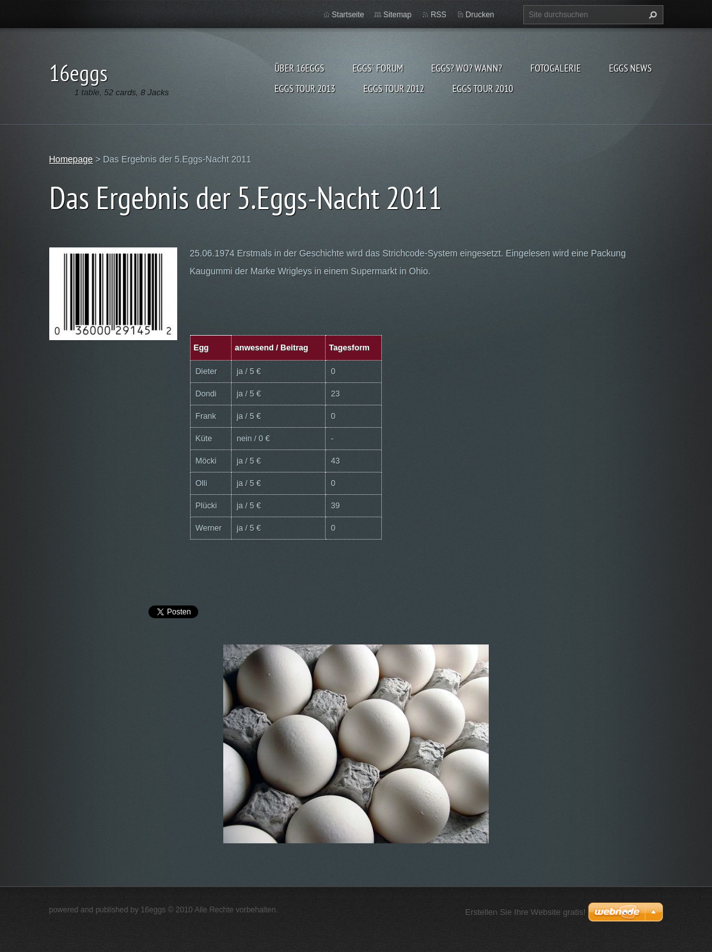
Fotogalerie (555, 67)
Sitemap (397, 14)
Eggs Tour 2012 (393, 88)
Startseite (348, 14)
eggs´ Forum (377, 67)
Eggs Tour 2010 (482, 88)
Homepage (71, 159)
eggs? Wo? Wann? (466, 67)
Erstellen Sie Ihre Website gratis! (525, 912)
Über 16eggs (299, 67)
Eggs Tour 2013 (304, 88)
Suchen (651, 14)
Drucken (480, 14)
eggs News (630, 67)
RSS (439, 14)
